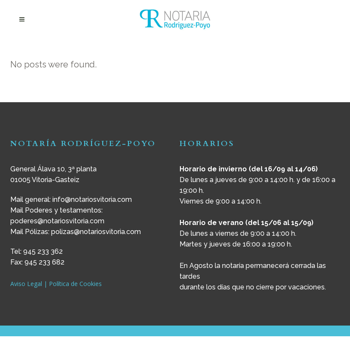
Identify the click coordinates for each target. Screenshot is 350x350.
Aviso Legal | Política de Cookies (56, 284)
